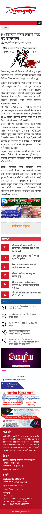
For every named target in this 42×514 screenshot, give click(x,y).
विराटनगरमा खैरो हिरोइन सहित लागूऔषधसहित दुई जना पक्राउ (19, 332)
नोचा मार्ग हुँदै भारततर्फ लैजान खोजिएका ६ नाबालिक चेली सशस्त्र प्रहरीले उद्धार (25, 248)
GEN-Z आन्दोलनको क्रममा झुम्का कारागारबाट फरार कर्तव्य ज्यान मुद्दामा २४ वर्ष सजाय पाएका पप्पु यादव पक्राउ (24, 342)
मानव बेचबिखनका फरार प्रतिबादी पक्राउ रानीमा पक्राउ (22, 316)
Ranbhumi (26, 511)
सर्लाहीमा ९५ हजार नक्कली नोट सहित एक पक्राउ (23, 324)
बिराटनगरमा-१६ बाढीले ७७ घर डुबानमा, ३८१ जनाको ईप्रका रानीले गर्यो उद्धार (25, 285)
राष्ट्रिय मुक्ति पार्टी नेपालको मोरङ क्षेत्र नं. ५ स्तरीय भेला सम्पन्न (22, 308)
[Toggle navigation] (4, 23)
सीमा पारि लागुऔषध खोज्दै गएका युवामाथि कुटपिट (25, 257)
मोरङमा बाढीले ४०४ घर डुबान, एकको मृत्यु (24, 275)
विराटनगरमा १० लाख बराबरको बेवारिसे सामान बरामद (24, 266)
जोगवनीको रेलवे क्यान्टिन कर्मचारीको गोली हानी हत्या (26, 294)
